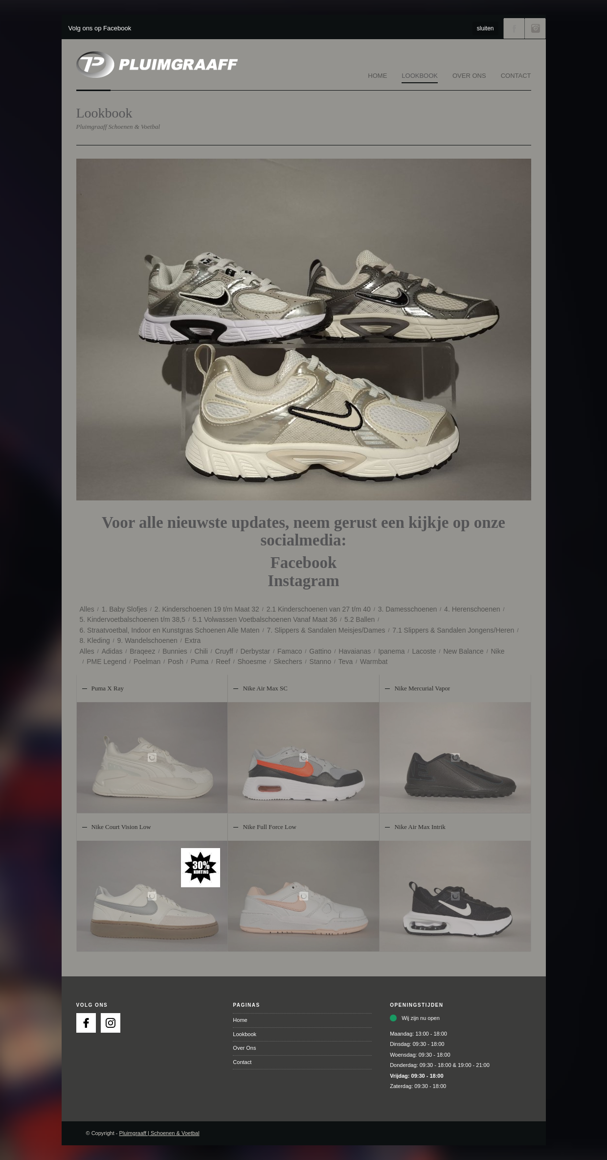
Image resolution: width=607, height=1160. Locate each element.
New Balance (463, 651)
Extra (193, 640)
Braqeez (142, 651)
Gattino (320, 651)
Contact (516, 75)
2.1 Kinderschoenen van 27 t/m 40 (319, 609)
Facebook (303, 562)
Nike (498, 651)
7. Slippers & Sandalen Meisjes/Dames (326, 630)
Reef (223, 661)
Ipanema (391, 651)
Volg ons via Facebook (514, 28)
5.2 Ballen (359, 619)
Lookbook (420, 75)
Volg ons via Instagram (535, 28)
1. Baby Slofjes (124, 609)
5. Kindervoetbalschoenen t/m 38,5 (132, 619)
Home (377, 75)
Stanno (320, 661)
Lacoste (424, 651)
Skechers (287, 661)
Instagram (303, 581)
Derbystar (255, 651)
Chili (201, 651)
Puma (200, 661)
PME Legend (106, 661)
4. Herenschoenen (472, 609)
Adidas (112, 651)
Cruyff (224, 651)
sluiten (485, 28)
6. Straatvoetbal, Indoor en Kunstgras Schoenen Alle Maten (170, 630)
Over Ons (469, 75)
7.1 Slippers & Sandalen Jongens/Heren (453, 630)
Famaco (289, 651)
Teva (345, 661)
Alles (87, 609)
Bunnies (174, 651)
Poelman (147, 661)
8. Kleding (95, 640)
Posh (175, 661)
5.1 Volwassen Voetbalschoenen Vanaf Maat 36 (265, 619)
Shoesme (251, 661)
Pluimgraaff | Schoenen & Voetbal (159, 1133)
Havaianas (354, 651)
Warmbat (373, 661)
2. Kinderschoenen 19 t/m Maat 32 (207, 609)
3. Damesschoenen (407, 609)
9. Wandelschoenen (147, 640)
